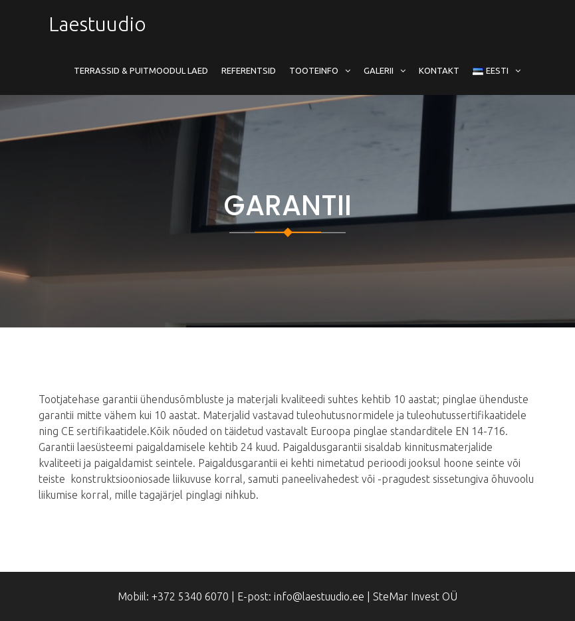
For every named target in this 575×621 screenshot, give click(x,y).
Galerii (379, 70)
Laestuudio (97, 24)
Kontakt (439, 70)
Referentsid (248, 70)
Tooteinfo (313, 70)
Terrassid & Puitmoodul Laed (141, 70)
